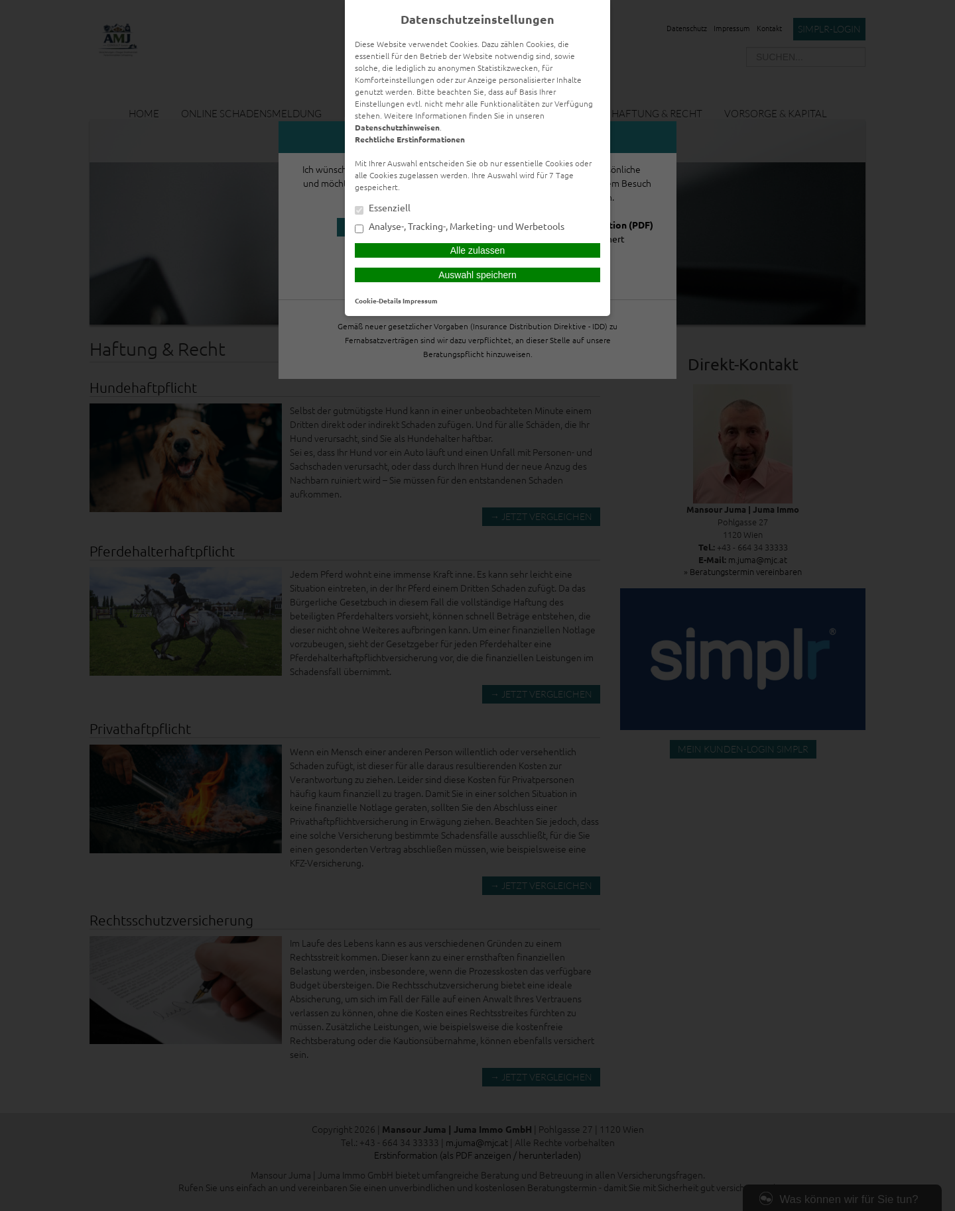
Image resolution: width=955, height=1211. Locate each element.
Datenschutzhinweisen (397, 127)
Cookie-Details (378, 300)
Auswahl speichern (477, 275)
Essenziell (383, 209)
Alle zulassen (477, 250)
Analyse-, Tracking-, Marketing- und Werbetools (459, 227)
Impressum (420, 300)
